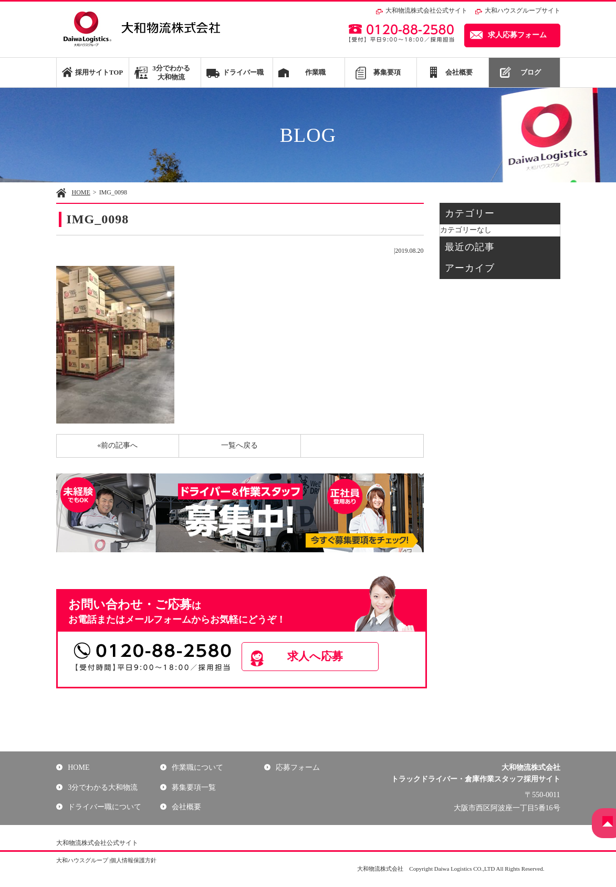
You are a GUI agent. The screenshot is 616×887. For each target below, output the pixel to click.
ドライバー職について (103, 807)
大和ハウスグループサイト (522, 10)
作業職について (196, 767)
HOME (81, 192)
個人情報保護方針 (133, 860)
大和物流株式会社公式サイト (426, 10)
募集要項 (387, 72)
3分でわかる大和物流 (171, 72)
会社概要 (459, 72)
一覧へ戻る (239, 445)
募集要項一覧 (193, 787)
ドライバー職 (243, 72)
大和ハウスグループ (82, 860)
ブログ (530, 72)
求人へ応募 (326, 657)
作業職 (315, 72)
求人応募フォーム (517, 35)
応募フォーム (297, 767)
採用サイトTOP (99, 72)
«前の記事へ (117, 445)
